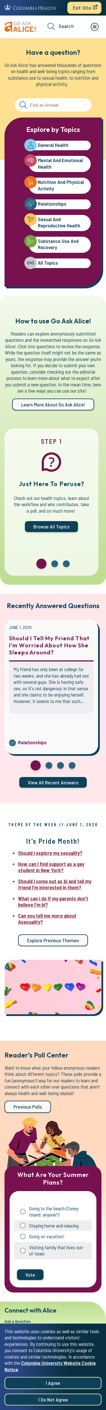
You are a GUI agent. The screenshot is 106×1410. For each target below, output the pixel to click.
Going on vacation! (46, 1236)
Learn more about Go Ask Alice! (53, 404)
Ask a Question (18, 1321)
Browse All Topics (51, 526)
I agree (53, 1389)
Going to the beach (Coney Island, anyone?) (53, 1211)
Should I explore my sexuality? (50, 853)
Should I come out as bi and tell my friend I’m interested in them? (54, 884)
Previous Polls (28, 1107)
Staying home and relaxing (54, 1225)
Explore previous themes (53, 940)
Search (60, 26)
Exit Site (82, 8)
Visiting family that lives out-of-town (57, 1250)
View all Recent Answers (53, 782)
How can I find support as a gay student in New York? (51, 867)
